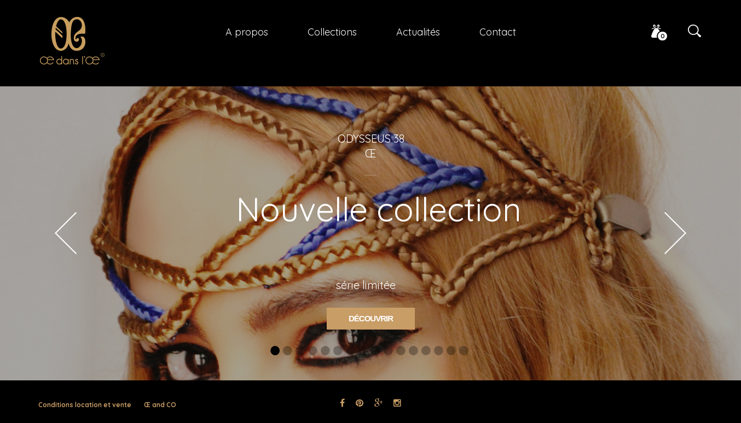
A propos (246, 32)
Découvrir (371, 318)
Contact (497, 32)
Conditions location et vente (84, 405)
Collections (332, 32)
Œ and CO (160, 405)
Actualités (418, 32)
